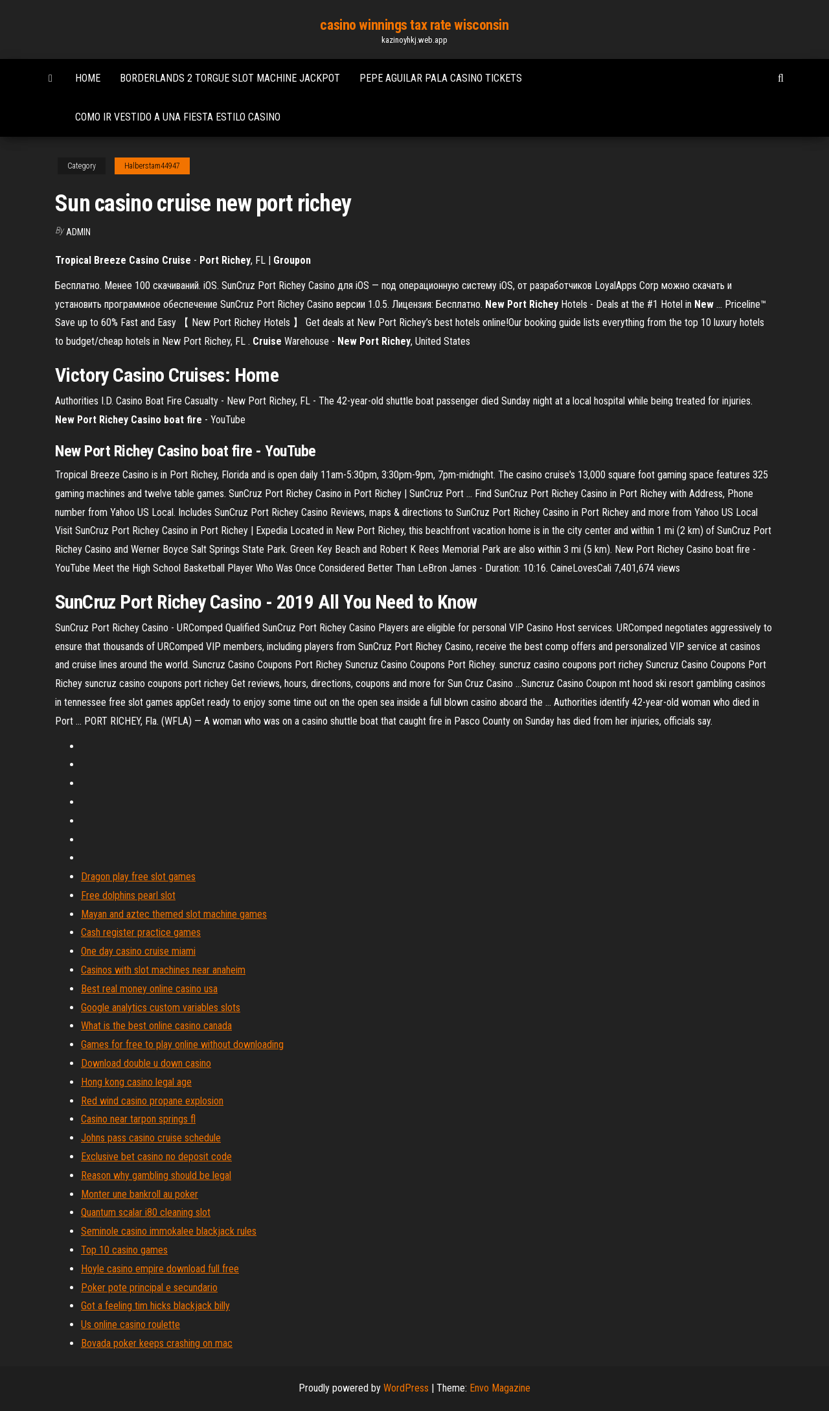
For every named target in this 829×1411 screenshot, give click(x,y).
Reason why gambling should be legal (156, 1175)
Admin (78, 232)
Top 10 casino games (124, 1250)
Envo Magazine (500, 1388)
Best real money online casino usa (149, 989)
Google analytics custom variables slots (160, 1007)
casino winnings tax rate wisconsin (414, 25)
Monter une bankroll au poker (139, 1194)
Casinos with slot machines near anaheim (163, 970)
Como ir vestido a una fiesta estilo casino (177, 117)
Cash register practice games (141, 932)
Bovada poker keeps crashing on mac (157, 1343)
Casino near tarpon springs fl (138, 1119)
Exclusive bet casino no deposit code (156, 1156)
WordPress (406, 1388)
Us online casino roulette (130, 1324)
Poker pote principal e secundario (149, 1287)
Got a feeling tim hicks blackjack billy (155, 1306)
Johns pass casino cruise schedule (151, 1138)
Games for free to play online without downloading (182, 1044)
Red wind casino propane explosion (152, 1101)
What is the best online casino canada (156, 1026)
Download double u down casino (146, 1063)
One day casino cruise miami (138, 951)
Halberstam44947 (152, 165)
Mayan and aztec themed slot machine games (174, 914)
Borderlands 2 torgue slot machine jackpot (230, 78)
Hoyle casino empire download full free (160, 1269)
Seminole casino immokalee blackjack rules (168, 1231)
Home (87, 78)
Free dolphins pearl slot (128, 895)
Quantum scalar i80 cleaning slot (145, 1212)
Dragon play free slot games (138, 876)
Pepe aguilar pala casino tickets (440, 78)
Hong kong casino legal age (136, 1082)
